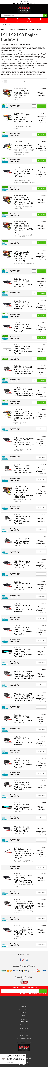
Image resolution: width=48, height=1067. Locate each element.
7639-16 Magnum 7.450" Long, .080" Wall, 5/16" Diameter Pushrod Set (22, 586)
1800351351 (25, 1)
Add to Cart (41, 106)
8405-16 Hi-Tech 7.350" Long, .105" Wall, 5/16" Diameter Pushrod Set (22, 741)
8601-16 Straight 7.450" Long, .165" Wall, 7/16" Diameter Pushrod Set (22, 807)
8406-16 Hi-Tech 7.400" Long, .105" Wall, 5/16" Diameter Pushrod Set (22, 763)
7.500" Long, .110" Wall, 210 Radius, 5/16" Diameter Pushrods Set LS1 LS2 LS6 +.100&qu (23, 256)
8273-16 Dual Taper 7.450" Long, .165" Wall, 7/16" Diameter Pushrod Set (22, 652)
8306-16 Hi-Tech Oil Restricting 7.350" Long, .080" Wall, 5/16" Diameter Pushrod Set (23, 370)
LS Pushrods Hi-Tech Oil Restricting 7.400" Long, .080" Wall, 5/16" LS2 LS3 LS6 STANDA (23, 904)
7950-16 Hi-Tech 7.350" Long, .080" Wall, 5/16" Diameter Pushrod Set (22, 630)
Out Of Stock (41, 429)
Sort (18, 81)
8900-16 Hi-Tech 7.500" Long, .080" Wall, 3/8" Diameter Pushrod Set (22, 830)
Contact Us (24, 1019)
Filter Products (6, 25)
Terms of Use (24, 1025)
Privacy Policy (44, 993)
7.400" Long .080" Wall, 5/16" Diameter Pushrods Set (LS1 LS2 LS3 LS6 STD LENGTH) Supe (23, 415)
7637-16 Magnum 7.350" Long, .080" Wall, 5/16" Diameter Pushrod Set (22, 564)
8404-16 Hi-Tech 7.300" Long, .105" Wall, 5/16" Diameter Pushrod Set (22, 719)
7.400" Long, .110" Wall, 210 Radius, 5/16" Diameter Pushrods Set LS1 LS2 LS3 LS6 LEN (23, 492)
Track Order (24, 1006)
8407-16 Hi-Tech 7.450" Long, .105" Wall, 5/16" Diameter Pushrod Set (22, 785)
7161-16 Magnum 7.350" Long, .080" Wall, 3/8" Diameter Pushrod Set (22, 519)
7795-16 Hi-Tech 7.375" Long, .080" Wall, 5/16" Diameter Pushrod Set (22, 283)
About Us (24, 1015)
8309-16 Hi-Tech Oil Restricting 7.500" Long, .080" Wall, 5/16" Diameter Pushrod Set (23, 697)
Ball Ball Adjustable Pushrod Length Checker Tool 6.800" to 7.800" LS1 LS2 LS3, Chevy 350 (23, 853)
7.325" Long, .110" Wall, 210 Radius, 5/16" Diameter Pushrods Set (21, 93)
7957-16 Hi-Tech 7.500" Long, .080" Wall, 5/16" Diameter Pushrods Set (22, 327)
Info (45, 95)
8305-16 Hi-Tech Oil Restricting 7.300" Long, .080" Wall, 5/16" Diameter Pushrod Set (23, 674)
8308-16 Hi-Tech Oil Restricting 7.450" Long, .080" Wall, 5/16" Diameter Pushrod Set (23, 392)
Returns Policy (24, 1031)
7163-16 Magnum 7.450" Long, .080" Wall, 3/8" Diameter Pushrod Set (22, 541)
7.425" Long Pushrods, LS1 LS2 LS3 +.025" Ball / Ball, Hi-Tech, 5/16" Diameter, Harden (23, 173)
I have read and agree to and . (33, 993)
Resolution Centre (24, 1010)
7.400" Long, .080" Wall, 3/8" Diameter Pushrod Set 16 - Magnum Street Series (23, 469)
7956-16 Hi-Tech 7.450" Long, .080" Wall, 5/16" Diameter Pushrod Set (22, 305)
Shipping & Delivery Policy (24, 1038)
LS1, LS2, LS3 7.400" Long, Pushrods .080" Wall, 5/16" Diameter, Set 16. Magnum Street (23, 930)
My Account (24, 1003)
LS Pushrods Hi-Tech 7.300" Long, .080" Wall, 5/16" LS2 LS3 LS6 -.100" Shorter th (22, 878)
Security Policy (24, 1035)
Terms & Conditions (35, 993)
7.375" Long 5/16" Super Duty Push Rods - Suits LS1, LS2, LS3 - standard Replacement (23, 146)
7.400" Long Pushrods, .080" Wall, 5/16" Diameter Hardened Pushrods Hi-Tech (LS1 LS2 (23, 442)
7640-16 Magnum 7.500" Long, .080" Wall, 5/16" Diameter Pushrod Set (22, 608)
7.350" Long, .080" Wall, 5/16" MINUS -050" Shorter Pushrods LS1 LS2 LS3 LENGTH (23, 119)
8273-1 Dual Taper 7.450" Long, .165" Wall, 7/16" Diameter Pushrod (22, 349)
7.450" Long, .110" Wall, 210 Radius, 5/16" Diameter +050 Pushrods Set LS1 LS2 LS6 (23, 228)
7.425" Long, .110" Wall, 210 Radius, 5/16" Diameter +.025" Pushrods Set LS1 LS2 (23, 200)
